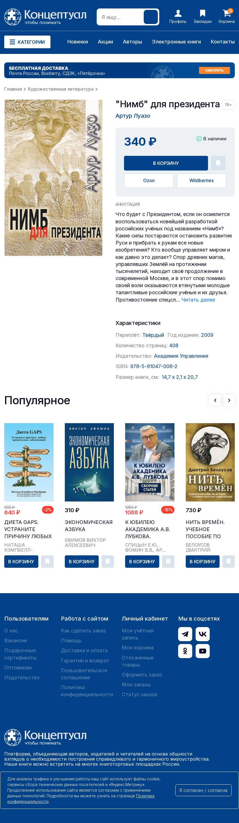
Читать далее (198, 300)
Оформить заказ (142, 675)
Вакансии (15, 640)
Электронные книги (176, 42)
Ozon (148, 180)
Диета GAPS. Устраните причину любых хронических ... (28, 529)
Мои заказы (136, 684)
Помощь (71, 640)
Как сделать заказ (83, 631)
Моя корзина (138, 647)
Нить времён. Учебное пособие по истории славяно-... (205, 529)
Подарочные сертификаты (20, 653)
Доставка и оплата (84, 650)
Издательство (22, 677)
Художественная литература (61, 89)
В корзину (166, 163)
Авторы (132, 42)
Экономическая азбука (89, 525)
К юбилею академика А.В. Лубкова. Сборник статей (148, 529)
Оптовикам (18, 668)
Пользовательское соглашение (84, 673)
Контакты (223, 42)
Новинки (77, 42)
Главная (13, 89)
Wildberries (201, 180)
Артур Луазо (133, 115)
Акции (105, 42)
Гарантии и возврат (85, 660)
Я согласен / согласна (203, 790)
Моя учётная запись (138, 634)
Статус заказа (139, 694)
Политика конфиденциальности (87, 690)
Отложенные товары (138, 661)
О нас (11, 631)
